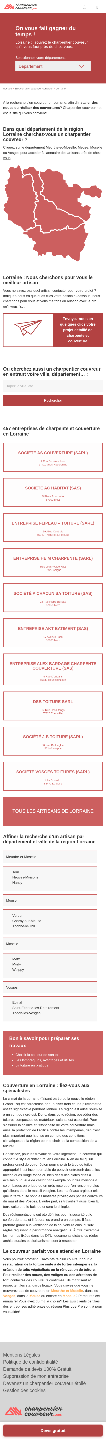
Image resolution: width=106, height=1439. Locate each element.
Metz (16, 959)
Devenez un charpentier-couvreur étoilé (44, 1383)
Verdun (17, 916)
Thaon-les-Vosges (26, 1013)
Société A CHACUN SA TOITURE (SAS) (53, 593)
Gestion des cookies (24, 1390)
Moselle (12, 944)
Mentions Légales (21, 1355)
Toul (15, 872)
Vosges (12, 987)
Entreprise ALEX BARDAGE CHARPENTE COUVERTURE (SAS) (53, 665)
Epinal (17, 1003)
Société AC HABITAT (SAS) (53, 488)
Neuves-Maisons (25, 877)
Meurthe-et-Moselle (21, 857)
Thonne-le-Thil (23, 926)
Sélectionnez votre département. (40, 58)
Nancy (17, 883)
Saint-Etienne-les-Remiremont (35, 1008)
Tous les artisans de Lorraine (52, 811)
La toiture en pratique (31, 1065)
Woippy (18, 970)
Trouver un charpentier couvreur (34, 88)
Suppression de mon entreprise (36, 1376)
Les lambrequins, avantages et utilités (44, 1060)
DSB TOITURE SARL (53, 701)
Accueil (7, 88)
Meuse (11, 900)
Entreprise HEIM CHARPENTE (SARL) (53, 558)
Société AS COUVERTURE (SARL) (53, 453)
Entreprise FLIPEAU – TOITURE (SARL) (53, 523)
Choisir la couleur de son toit (37, 1055)
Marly (16, 964)
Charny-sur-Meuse (26, 921)
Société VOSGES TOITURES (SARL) (53, 772)
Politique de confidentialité (30, 1362)
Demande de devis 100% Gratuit (37, 1369)
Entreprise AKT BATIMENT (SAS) (53, 628)
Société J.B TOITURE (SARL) (53, 736)
